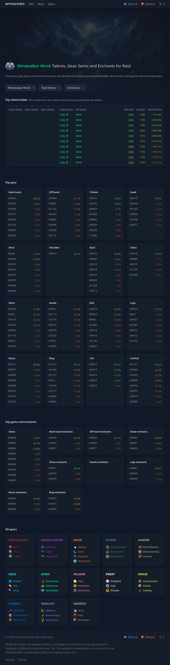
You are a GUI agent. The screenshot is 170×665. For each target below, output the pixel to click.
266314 (12, 269)
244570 (133, 264)
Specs (51, 4)
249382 (12, 374)
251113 (52, 314)
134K (131, 151)
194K (131, 125)
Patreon (148, 637)
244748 (12, 346)
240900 (12, 458)
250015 (133, 198)
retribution (81, 590)
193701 (93, 198)
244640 (133, 478)
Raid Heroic (50, 88)
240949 (52, 396)
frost (14, 551)
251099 (133, 274)
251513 (52, 364)
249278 (12, 203)
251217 (52, 390)
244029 (52, 437)
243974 (52, 478)
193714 (12, 319)
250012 (93, 314)
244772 (12, 396)
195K (131, 135)
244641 (133, 468)
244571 (133, 224)
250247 (12, 274)
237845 (12, 208)
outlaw (144, 586)
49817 (132, 314)
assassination (148, 581)
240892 (12, 442)
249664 (52, 219)
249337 (12, 264)
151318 (52, 319)
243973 (52, 442)
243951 (133, 442)
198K (131, 141)
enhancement (18, 615)
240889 (12, 453)
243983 (12, 503)
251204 (52, 335)
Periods (10, 660)
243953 (12, 498)
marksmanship (148, 551)
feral (78, 551)
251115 (52, 374)
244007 (133, 437)
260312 (93, 264)
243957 (52, 498)
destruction (49, 620)
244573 (93, 330)
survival (144, 556)
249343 (93, 203)
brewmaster (50, 581)
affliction (48, 610)
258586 (133, 258)
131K (131, 157)
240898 (12, 464)
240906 (12, 469)
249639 (52, 346)
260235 (93, 230)
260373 (133, 330)
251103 (12, 335)
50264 (11, 314)
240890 (12, 437)
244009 (12, 509)
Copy (64, 114)
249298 (52, 224)
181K (131, 119)
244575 (52, 330)
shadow (112, 590)
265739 (12, 280)
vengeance (49, 556)
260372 (12, 390)
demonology (50, 615)
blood (14, 547)
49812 (51, 380)
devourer (48, 547)
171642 (93, 235)
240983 (12, 448)
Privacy (22, 660)
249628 (93, 280)
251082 (93, 324)
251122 (52, 208)
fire (13, 586)
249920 (52, 401)
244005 (133, 448)
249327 (12, 308)
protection (81, 586)
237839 (12, 235)
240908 (12, 474)
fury (78, 615)
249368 (12, 285)
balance (80, 547)
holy (78, 581)
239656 (93, 258)
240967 (12, 480)
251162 (12, 224)
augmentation (116, 547)
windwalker (50, 590)
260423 (52, 214)
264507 (93, 208)
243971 (52, 448)
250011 (12, 340)
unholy (15, 556)
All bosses (75, 88)
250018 (133, 253)
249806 (93, 219)
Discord (130, 637)
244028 (93, 442)
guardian (80, 556)
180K (131, 114)
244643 (133, 473)
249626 (12, 290)
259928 (133, 214)
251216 (133, 269)
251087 (133, 324)
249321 (52, 308)
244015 (52, 503)
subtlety (145, 590)
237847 (12, 230)
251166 (93, 340)
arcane (15, 581)
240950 (12, 258)
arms (78, 610)
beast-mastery (148, 547)
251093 (52, 369)
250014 (133, 308)
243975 (52, 473)
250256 (93, 224)
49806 (92, 319)
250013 (52, 253)
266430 (133, 203)
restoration (82, 561)
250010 (93, 253)
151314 (133, 340)
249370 (93, 274)
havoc (46, 551)
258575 (93, 269)
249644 (12, 330)
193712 (93, 290)
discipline (113, 581)
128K (131, 146)
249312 (133, 335)
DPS (31, 4)
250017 (12, 364)
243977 (52, 468)
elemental (16, 610)
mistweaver (49, 586)
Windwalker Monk (21, 88)
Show (79, 114)
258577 (12, 369)
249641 (133, 319)
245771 (12, 214)
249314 (93, 335)
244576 (12, 324)
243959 (52, 509)
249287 (52, 203)
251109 (133, 208)
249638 (12, 385)
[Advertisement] (85, 31)
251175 (52, 235)
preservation (115, 556)
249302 (12, 198)
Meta (41, 4)
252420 (93, 214)
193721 (52, 340)
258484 (12, 219)
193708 (52, 385)
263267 (93, 346)
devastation (115, 551)
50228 (11, 253)
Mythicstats (15, 4)
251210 (12, 401)
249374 (93, 308)
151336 (133, 219)
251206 (93, 285)
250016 (52, 324)
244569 (12, 380)
